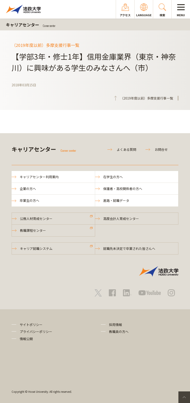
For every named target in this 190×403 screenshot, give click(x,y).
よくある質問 (126, 149)
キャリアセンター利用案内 (39, 176)
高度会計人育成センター (121, 218)
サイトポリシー (31, 324)
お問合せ (161, 149)
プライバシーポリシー (36, 331)
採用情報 (115, 324)
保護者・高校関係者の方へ (122, 188)
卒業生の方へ (29, 200)
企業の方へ (28, 188)
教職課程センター (33, 230)
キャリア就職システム (36, 248)
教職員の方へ (119, 331)
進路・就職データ (116, 200)
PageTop (184, 397)
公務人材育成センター (36, 218)
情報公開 (26, 338)
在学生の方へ (113, 176)
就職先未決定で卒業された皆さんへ (129, 248)
